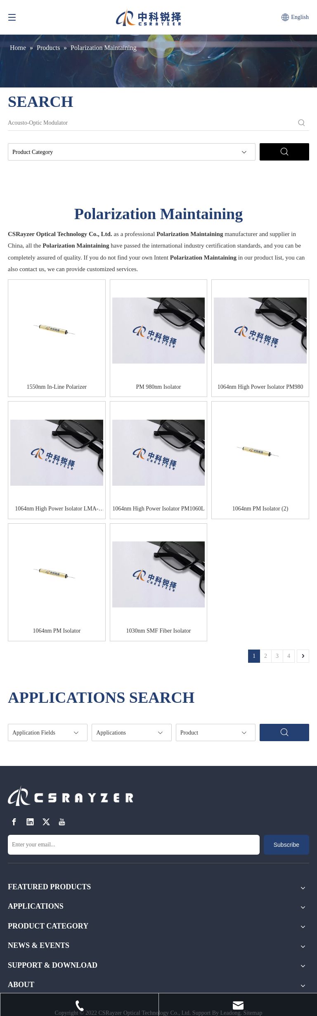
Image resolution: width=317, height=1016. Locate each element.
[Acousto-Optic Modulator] (151, 123)
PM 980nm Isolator (158, 387)
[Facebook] (14, 821)
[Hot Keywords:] (301, 123)
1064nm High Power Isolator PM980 (260, 387)
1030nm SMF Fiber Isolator (158, 631)
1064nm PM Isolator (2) (260, 509)
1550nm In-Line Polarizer (57, 387)
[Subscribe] (286, 845)
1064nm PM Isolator (56, 631)
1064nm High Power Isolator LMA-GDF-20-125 (56, 510)
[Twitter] (46, 821)
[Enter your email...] (134, 845)
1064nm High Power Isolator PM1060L (158, 509)
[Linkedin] (30, 821)
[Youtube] (62, 821)
